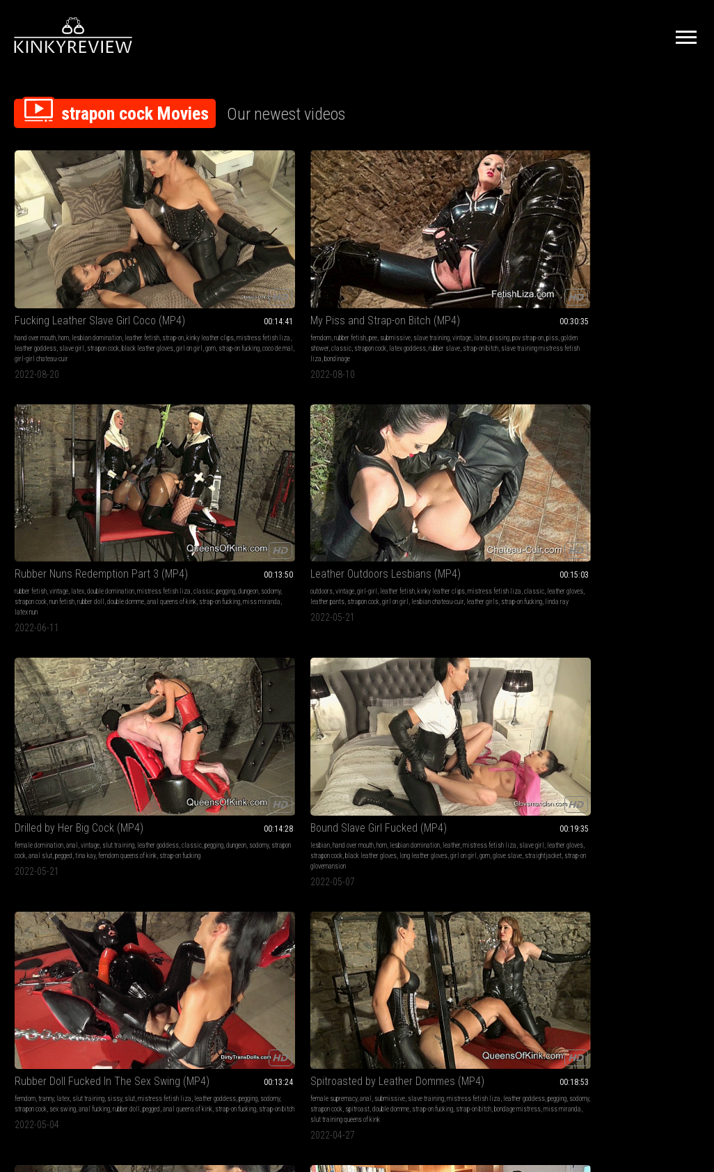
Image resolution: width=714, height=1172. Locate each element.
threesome (167, 842)
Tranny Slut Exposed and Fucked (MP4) (637, 430)
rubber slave (195, 281)
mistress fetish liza (41, 271)
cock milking (514, 489)
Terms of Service (314, 1016)
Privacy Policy (408, 1016)
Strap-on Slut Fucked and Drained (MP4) (497, 825)
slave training (33, 645)
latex (205, 260)
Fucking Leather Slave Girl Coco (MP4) (77, 232)
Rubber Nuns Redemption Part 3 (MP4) (356, 232)
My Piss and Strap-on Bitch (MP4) (216, 232)
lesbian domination (97, 250)
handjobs (447, 448)
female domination (599, 250)
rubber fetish (194, 250)
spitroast (385, 469)
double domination (390, 250)
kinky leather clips (100, 260)
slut (269, 448)
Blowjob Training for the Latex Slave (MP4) (77, 825)
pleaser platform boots (106, 676)
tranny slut (651, 489)
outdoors (446, 250)
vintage (186, 260)
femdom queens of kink (615, 281)
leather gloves (453, 271)
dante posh (320, 697)
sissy (254, 448)
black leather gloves (87, 281)
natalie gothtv (466, 500)
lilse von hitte (471, 884)
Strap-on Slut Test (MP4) (70, 627)
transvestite (170, 884)
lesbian (24, 448)
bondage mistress (619, 479)
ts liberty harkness (213, 884)
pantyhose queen (315, 894)
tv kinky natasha (651, 469)
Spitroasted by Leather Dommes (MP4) (356, 430)
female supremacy (317, 448)
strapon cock (42, 281)
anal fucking (256, 469)
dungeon (405, 260)
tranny (185, 448)
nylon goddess (376, 884)
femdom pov (69, 645)
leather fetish (32, 260)
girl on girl (98, 479)
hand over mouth (35, 250)
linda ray (474, 292)
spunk (217, 874)
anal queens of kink (358, 281)
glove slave (29, 489)
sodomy (304, 271)
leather (55, 458)
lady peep (351, 894)
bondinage (245, 292)
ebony (301, 655)
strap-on (63, 260)
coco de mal (99, 292)
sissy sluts (536, 448)
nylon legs (360, 863)
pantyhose (391, 842)
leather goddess (92, 271)
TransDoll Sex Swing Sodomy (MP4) (497, 430)
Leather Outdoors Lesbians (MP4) (497, 232)
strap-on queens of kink (604, 489)
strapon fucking (530, 479)
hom (63, 250)
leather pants (491, 271)
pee (217, 250)
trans (191, 842)
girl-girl (492, 250)
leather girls (525, 281)
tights (302, 863)
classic (218, 271)
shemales (259, 842)
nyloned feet (326, 874)
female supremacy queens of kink (196, 676)
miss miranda (334, 292)
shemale (177, 863)
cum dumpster (480, 686)
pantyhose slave (387, 894)
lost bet (328, 686)
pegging (383, 260)
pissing (225, 260)
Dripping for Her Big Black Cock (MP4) (216, 627)
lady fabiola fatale (514, 676)
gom (31, 292)
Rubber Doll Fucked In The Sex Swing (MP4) (216, 430)
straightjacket (65, 489)
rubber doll (392, 271)
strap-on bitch (231, 281)
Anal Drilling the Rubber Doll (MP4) (637, 627)
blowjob (25, 853)
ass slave (212, 655)
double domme (312, 281)
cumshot (507, 448)
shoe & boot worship (358, 655)
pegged (667, 271)
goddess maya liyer (482, 874)
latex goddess (47, 666)
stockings (330, 842)
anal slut (644, 271)
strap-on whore (489, 479)
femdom (164, 250)
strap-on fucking (60, 292)
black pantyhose (383, 853)
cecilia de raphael (331, 884)
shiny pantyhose (339, 853)
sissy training (664, 448)
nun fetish (363, 271)
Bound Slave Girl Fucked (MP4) (77, 430)
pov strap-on (253, 260)
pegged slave (517, 666)
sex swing (225, 469)
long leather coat (373, 676)
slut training (679, 250)
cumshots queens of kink (485, 469)
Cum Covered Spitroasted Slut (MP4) (497, 627)
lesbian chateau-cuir (480, 281)
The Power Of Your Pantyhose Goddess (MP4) (356, 825)
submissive (239, 250)
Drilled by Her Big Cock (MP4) (637, 232)
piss (160, 271)
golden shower (187, 271)
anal (632, 250)
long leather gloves (58, 479)
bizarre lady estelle (40, 874)
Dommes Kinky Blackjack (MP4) (356, 627)
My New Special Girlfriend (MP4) (216, 825)
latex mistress (594, 676)
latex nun (367, 292)
